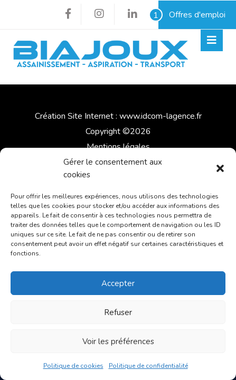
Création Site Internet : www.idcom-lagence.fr (118, 116)
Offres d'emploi (191, 15)
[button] (220, 168)
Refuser (118, 312)
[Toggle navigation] (212, 40)
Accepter (118, 283)
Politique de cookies (73, 366)
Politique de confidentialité (148, 366)
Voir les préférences (118, 341)
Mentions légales (118, 147)
